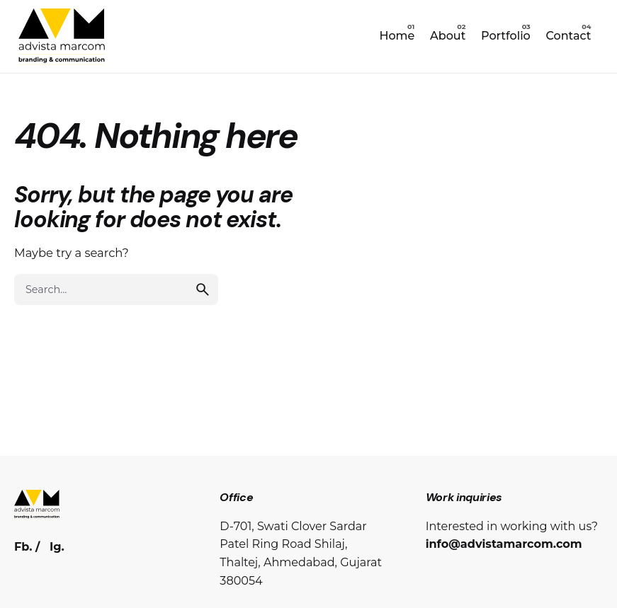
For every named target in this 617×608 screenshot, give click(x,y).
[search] (202, 289)
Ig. (57, 546)
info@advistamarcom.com (504, 544)
